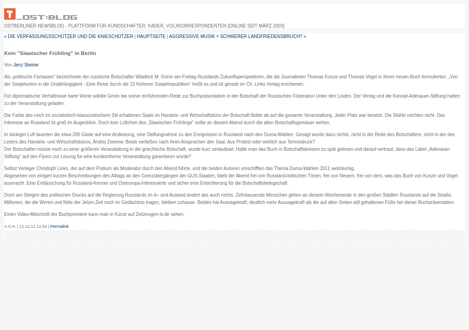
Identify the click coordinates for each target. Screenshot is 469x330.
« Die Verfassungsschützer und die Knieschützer (68, 36)
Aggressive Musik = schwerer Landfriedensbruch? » (237, 36)
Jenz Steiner (26, 64)
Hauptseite (151, 36)
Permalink (59, 226)
